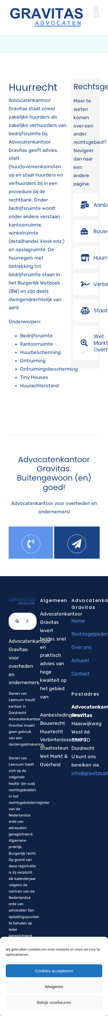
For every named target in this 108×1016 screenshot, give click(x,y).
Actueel (80, 660)
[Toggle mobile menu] (96, 9)
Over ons (81, 647)
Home (78, 621)
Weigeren (54, 986)
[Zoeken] (17, 621)
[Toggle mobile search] (96, 15)
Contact (80, 673)
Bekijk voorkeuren (54, 1002)
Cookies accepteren (54, 970)
